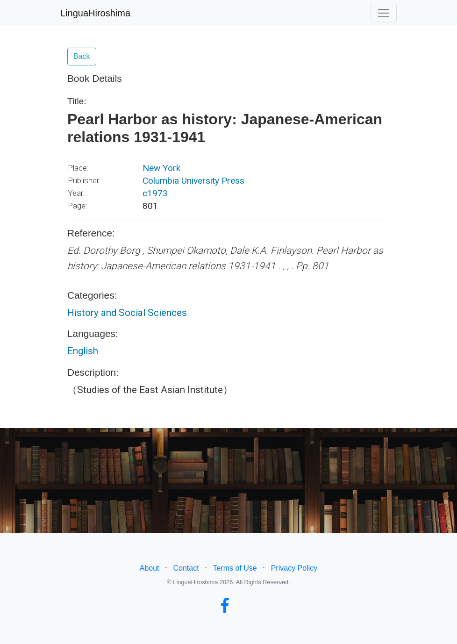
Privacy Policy (294, 568)
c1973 (155, 193)
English (82, 351)
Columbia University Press (193, 180)
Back (81, 56)
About (149, 568)
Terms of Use (235, 568)
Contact (186, 568)
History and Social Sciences (127, 312)
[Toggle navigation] (384, 13)
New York (161, 168)
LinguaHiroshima (95, 13)
